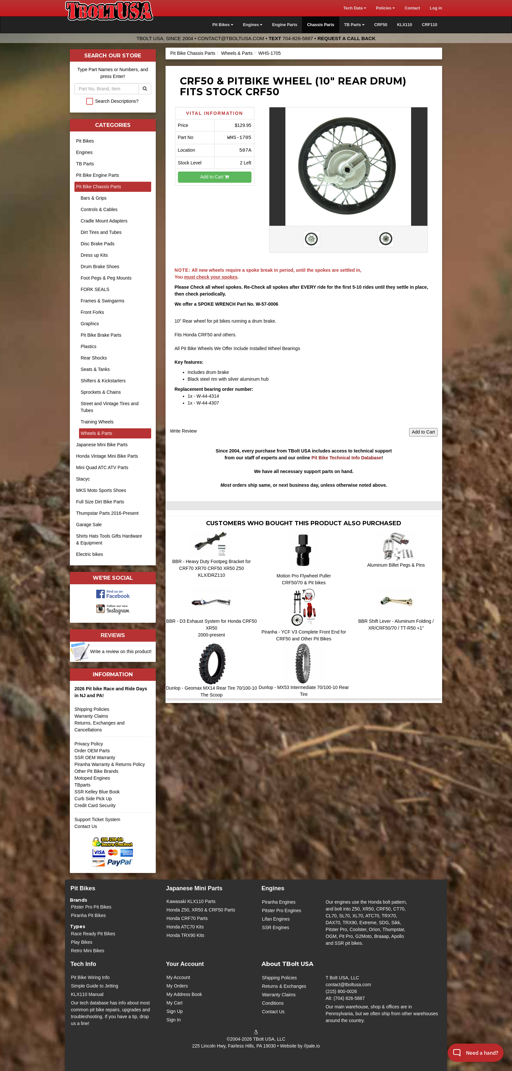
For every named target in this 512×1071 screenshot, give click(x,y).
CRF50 (380, 25)
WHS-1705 (269, 53)
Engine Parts (284, 25)
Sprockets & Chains (101, 392)
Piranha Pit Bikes (88, 915)
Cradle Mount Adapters (104, 220)
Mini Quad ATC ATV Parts (102, 467)
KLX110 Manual (87, 994)
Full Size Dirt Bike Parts (100, 501)
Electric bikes (89, 554)
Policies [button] (385, 8)
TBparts (82, 785)
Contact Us (85, 826)
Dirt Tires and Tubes (101, 232)
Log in (436, 8)
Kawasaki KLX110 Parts (191, 901)
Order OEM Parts (92, 750)
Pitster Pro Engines (281, 910)
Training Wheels (97, 421)
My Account (178, 977)
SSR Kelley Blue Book (97, 791)
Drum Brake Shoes (100, 266)
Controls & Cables (99, 209)
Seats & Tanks (95, 369)
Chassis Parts (320, 25)
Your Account (185, 964)
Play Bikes (81, 942)
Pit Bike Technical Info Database (346, 457)
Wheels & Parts (236, 53)
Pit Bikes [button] (222, 25)
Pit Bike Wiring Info (90, 977)
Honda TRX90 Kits (185, 935)
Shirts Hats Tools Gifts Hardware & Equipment (109, 539)
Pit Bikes (85, 141)
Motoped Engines (92, 778)
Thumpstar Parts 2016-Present (107, 513)
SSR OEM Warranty (94, 757)
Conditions (272, 1003)
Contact (412, 8)
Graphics (90, 323)
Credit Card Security (112, 808)
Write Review (183, 431)
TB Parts (85, 163)
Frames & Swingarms (102, 300)
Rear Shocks (94, 357)
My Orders (177, 985)
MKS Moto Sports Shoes (101, 490)
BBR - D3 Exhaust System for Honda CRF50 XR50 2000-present (211, 628)
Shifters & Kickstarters (103, 380)
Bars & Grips (93, 198)
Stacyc (83, 479)
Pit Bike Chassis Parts (193, 53)
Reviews (113, 635)
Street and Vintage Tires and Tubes (109, 407)
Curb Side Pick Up (93, 798)
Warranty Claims (91, 716)
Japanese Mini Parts (194, 888)
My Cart (175, 1002)
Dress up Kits (94, 255)
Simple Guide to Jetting (94, 985)
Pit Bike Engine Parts (97, 175)
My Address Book (184, 994)
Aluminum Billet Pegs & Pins (396, 565)
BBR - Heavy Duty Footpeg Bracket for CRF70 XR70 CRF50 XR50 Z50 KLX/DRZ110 (211, 568)
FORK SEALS (95, 289)
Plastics (88, 346)
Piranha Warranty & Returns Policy (109, 764)
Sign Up (175, 1011)
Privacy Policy (88, 743)
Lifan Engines (276, 919)
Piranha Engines (279, 902)
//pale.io (312, 1045)
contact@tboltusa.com (231, 38)
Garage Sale (89, 524)
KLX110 (404, 25)
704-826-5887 (297, 38)
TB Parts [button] (354, 25)
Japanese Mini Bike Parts (102, 444)
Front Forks (92, 312)
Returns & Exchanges (284, 986)
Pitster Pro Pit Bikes (91, 907)
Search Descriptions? (116, 101)
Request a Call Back (346, 38)
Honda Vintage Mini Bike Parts (107, 456)
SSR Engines (275, 927)
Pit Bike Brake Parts (101, 335)
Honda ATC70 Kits (185, 926)
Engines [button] (252, 25)
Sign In (174, 1019)
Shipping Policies (91, 709)
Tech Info (83, 964)
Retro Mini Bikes (87, 950)
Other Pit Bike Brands (96, 771)
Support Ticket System (97, 819)
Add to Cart (214, 176)
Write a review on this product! (121, 651)
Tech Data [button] (354, 8)
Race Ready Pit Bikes (93, 933)
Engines (84, 152)
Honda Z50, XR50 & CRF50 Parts (201, 909)
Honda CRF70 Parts (187, 918)
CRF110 (429, 25)
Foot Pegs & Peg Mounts (106, 278)
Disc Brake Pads (97, 243)
